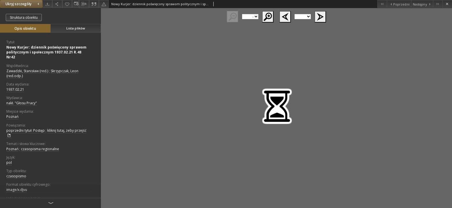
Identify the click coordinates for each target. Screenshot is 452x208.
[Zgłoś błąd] (104, 4)
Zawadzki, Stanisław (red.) (27, 70)
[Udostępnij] (57, 4)
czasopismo (16, 176)
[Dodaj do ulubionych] (67, 4)
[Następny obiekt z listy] (422, 4)
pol (9, 162)
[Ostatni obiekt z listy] (437, 4)
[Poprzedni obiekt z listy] (399, 4)
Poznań (12, 116)
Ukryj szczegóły (23, 3)
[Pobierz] (47, 4)
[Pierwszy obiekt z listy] (382, 4)
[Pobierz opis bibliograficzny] (84, 4)
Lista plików (75, 28)
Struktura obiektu (24, 17)
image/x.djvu (16, 189)
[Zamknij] (447, 4)
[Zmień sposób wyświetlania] (75, 4)
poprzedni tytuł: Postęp (25, 130)
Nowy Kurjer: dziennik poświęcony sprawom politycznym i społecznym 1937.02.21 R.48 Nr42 (46, 52)
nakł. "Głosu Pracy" (21, 103)
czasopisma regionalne (40, 148)
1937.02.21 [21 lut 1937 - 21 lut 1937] (15, 89)
